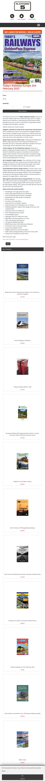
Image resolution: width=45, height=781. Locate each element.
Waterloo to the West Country (22, 481)
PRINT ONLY (22, 760)
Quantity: (6, 103)
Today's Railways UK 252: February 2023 (22, 667)
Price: (4, 95)
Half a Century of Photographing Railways (22, 528)
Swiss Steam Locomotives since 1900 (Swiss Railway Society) (22, 713)
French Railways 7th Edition (22, 340)
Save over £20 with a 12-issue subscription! (15, 239)
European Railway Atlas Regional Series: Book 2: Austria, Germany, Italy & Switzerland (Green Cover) (22, 434)
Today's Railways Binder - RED (22, 387)
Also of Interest (6, 249)
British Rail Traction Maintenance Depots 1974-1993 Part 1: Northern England (22, 293)
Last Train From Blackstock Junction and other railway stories (22, 574)
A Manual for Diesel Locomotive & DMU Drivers (22, 621)
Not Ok (22, 779)
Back (8, 244)
